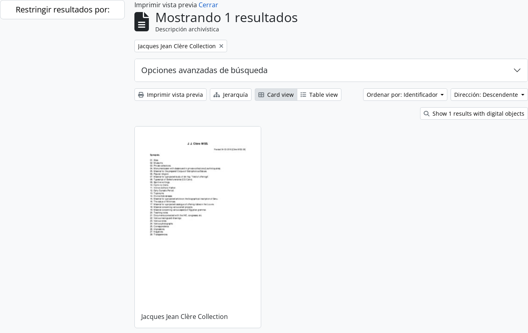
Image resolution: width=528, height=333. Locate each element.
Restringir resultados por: (63, 9)
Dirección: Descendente (487, 94)
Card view (276, 94)
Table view (319, 94)
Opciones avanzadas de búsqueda (204, 70)
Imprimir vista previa (170, 94)
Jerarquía (230, 94)
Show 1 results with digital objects (474, 113)
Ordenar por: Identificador (403, 94)
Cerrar (208, 4)
